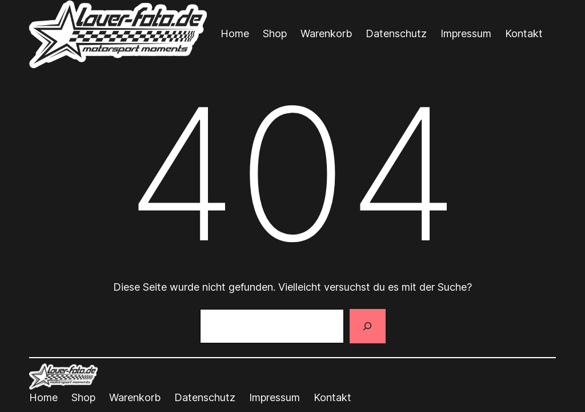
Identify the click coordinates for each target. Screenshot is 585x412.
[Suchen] (367, 326)
